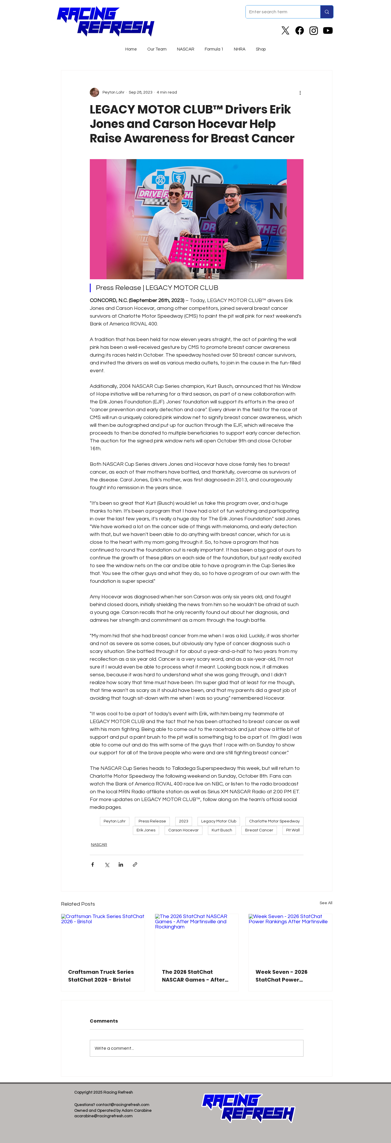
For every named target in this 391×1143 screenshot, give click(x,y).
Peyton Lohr (115, 821)
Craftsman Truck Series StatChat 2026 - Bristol (101, 975)
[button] (186, 47)
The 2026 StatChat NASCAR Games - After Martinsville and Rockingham (193, 976)
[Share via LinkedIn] (121, 864)
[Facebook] (299, 30)
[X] (285, 30)
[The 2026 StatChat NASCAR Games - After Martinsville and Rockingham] (197, 937)
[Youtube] (328, 30)
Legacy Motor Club (218, 821)
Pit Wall (293, 830)
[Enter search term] (278, 11)
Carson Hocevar (183, 830)
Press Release (152, 821)
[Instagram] (313, 30)
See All (326, 903)
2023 (183, 821)
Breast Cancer (259, 830)
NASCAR (99, 845)
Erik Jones (146, 830)
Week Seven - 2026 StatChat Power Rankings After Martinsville (282, 976)
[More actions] (300, 92)
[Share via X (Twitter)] (106, 864)
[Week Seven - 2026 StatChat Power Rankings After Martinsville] (290, 937)
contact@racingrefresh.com (122, 1105)
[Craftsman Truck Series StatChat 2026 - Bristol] (103, 937)
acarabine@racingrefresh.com (103, 1116)
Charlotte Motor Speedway (274, 821)
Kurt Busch (222, 830)
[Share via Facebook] (92, 864)
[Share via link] (135, 864)
